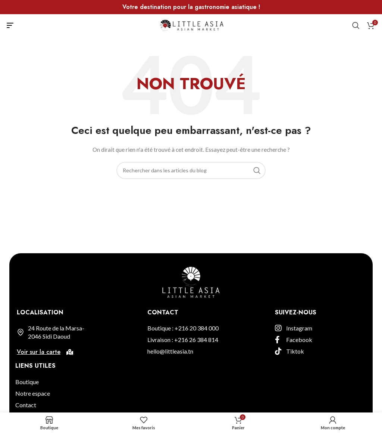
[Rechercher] (355, 25)
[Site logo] (191, 25)
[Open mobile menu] (10, 25)
